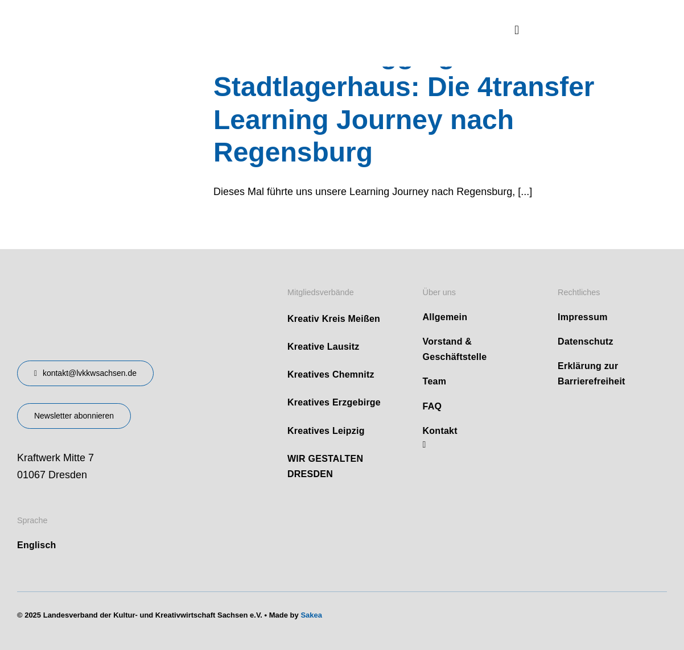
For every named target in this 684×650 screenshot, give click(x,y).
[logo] (102, 16)
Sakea (311, 615)
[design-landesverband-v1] (108, 282)
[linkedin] (424, 444)
